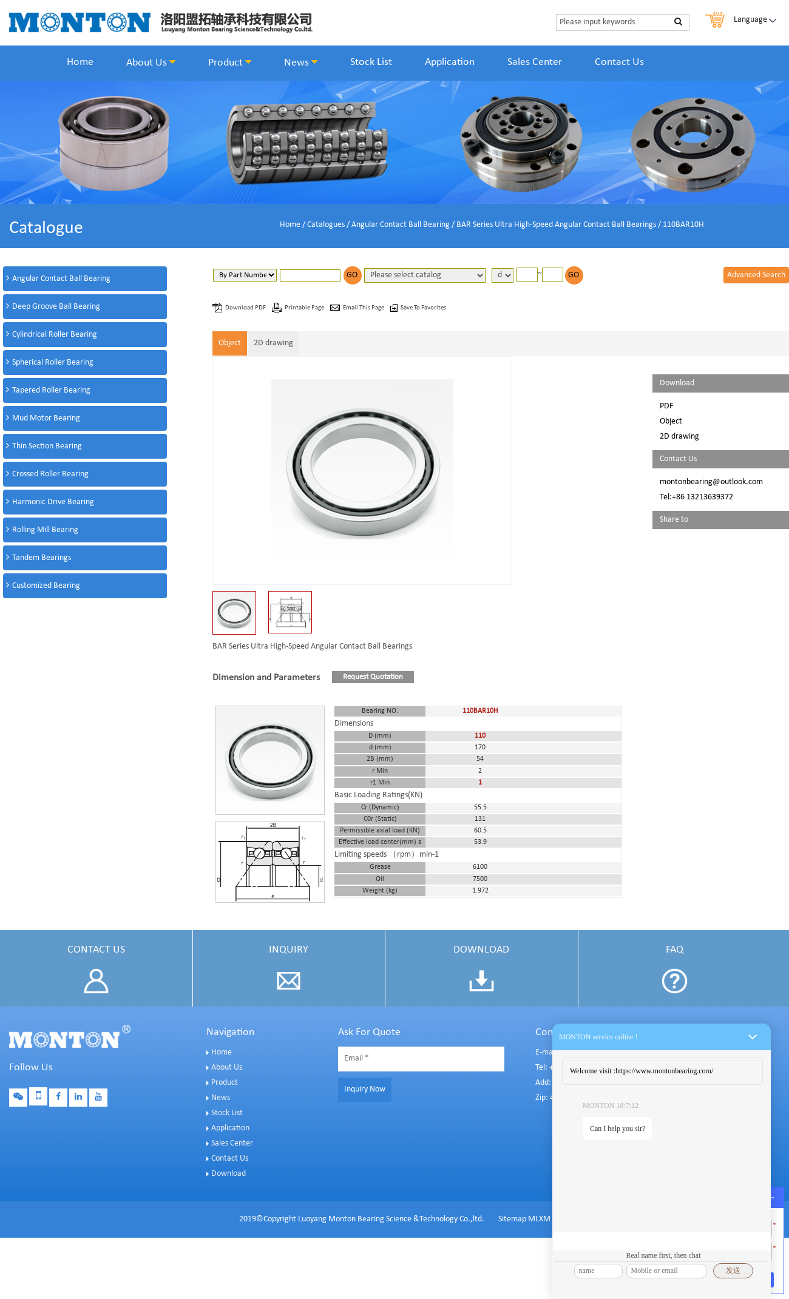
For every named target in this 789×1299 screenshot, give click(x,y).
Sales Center (534, 62)
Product (229, 62)
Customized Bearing (46, 585)
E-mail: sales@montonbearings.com (596, 1052)
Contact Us (619, 62)
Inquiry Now (364, 1089)
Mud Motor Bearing (46, 418)
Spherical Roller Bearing (52, 362)
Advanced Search (756, 275)
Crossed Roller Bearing (50, 474)
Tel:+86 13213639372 (696, 497)
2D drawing (273, 343)
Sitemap (512, 1219)
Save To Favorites (423, 308)
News (300, 62)
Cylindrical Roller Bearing (54, 334)
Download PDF (246, 308)
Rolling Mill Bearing (45, 530)
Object (229, 343)
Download (228, 1173)
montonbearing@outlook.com (711, 482)
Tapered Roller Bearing (51, 390)
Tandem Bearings (41, 557)
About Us (150, 62)
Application (450, 62)
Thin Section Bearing (47, 446)
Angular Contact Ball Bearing (400, 224)
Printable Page (305, 308)
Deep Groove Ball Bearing (56, 306)
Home (80, 62)
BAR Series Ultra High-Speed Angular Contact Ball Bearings (556, 224)
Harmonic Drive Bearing (53, 502)
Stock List (371, 62)
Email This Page (364, 308)
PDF (666, 406)
